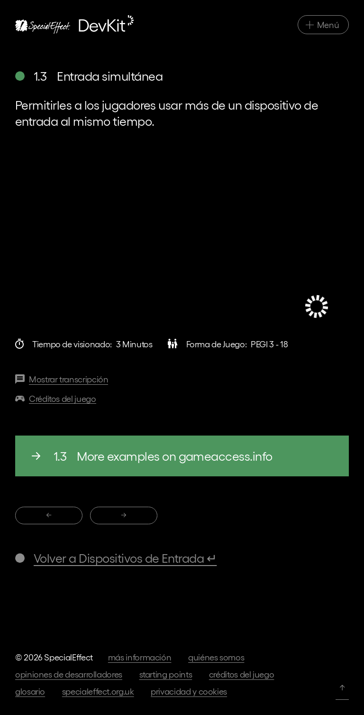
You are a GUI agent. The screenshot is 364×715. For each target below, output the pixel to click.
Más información (140, 657)
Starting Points (165, 674)
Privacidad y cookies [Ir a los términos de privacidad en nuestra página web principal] (189, 691)
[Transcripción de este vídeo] (61, 379)
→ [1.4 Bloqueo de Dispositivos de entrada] (124, 514)
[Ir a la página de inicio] (74, 24)
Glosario (30, 691)
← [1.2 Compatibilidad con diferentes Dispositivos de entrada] (49, 514)
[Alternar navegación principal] (323, 24)
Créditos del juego (241, 674)
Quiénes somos (216, 657)
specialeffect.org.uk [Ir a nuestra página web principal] (98, 691)
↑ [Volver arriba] (342, 687)
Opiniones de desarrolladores (68, 674)
